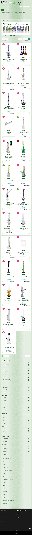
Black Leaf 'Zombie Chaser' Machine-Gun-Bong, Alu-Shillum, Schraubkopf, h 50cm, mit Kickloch (23, 300)
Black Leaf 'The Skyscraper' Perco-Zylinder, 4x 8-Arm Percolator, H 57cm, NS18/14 (8, 108)
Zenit (16, 461)
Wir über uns (2, 513)
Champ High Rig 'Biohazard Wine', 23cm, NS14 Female (9, 204)
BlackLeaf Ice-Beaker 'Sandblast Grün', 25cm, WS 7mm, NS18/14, (23, 180)
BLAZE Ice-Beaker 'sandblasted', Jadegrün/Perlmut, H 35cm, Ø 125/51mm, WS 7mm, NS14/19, (9, 229)
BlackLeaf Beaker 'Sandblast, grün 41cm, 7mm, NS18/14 (9, 180)
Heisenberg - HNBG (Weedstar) (7, 470)
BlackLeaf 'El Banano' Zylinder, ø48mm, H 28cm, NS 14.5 (8, 300)
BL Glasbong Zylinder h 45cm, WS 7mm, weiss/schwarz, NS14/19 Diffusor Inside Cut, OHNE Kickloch (23, 253)
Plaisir (4, 473)
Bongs (16, 457)
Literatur (12, 12)
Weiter (29, 33)
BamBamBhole (5, 474)
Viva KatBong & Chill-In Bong (16, 458)
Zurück (27, 33)
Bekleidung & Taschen (22, 12)
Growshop (8, 12)
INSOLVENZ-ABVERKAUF (5, 17)
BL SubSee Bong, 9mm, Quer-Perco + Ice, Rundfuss (23, 108)
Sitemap (18, 517)
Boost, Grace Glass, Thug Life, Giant (8, 479)
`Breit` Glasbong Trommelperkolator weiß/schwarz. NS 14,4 (8, 347)
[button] (27, 39)
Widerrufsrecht (18, 514)
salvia (2, 522)
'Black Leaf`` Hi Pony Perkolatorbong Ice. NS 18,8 (23, 324)
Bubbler (4, 482)
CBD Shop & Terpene (18, 14)
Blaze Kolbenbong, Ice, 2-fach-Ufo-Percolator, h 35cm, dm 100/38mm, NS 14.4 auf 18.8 (8, 84)
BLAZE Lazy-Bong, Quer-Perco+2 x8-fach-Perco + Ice (8, 132)
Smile (4, 462)
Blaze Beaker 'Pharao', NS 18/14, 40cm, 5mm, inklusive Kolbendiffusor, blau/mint (8, 60)
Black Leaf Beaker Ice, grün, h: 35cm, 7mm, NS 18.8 (23, 156)
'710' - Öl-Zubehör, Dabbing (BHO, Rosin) (16, 490)
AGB (17, 511)
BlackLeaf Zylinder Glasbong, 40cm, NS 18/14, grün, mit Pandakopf (23, 276)
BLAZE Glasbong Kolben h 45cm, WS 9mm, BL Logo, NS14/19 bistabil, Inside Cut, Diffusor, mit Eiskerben (23, 132)
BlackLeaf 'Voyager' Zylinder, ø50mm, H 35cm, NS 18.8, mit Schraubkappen (8, 324)
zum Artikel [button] (23, 160)
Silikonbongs (5, 485)
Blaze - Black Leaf (5, 471)
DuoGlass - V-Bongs (6, 467)
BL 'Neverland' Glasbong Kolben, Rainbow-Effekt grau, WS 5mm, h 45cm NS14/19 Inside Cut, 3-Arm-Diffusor (23, 204)
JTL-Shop (17, 533)
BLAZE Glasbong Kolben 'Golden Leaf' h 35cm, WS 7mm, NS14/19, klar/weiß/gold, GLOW (8, 157)
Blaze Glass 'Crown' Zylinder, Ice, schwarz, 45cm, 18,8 (9, 276)
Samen (16, 12)
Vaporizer (16, 488)
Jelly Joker (4, 476)
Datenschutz (18, 513)
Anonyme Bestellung (3, 511)
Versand (21, 530)
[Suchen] (25, 6)
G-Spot (4, 464)
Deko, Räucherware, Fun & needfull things (8, 14)
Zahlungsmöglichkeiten (3, 514)
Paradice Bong (5, 468)
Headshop (3, 12)
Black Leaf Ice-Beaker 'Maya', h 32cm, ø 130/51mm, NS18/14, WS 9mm (23, 228)
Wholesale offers (25, 14)
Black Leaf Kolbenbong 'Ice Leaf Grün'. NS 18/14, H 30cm (8, 252)
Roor (16, 460)
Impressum (18, 518)
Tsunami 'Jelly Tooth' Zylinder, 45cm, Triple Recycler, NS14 (23, 84)
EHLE (16, 466)
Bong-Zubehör (16, 491)
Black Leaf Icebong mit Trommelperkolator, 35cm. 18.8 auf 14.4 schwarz (23, 60)
